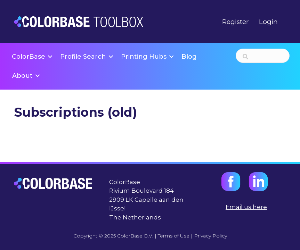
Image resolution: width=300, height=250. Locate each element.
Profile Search (83, 56)
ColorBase (28, 56)
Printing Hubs (144, 56)
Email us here (246, 206)
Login (268, 22)
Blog (189, 56)
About (22, 76)
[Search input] (263, 56)
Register (235, 22)
